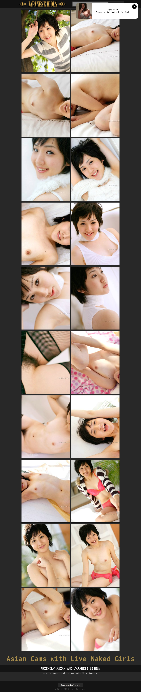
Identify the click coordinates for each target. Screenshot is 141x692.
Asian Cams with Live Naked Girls (70, 658)
